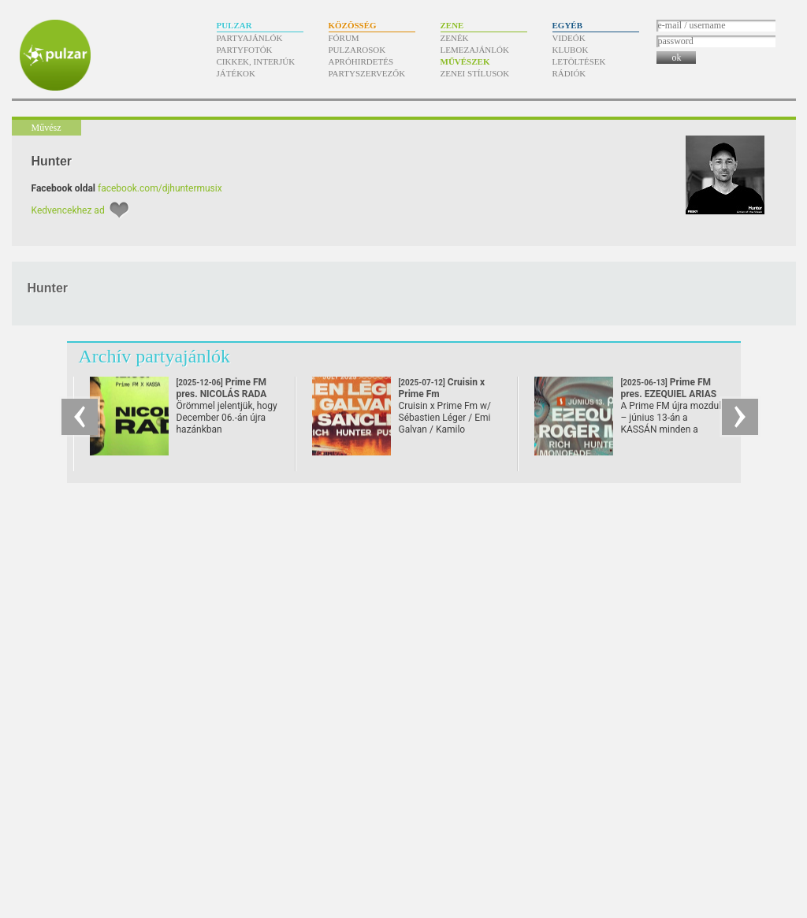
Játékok (236, 73)
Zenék (455, 38)
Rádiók (569, 73)
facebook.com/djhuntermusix (160, 188)
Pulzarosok (357, 49)
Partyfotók (245, 49)
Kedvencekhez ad (68, 210)
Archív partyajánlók (155, 356)
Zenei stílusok (475, 73)
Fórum (344, 38)
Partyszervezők (367, 73)
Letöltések (579, 61)
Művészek (465, 61)
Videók (569, 38)
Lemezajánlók (475, 49)
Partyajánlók (250, 38)
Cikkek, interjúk (256, 61)
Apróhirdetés (361, 61)
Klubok (570, 49)
